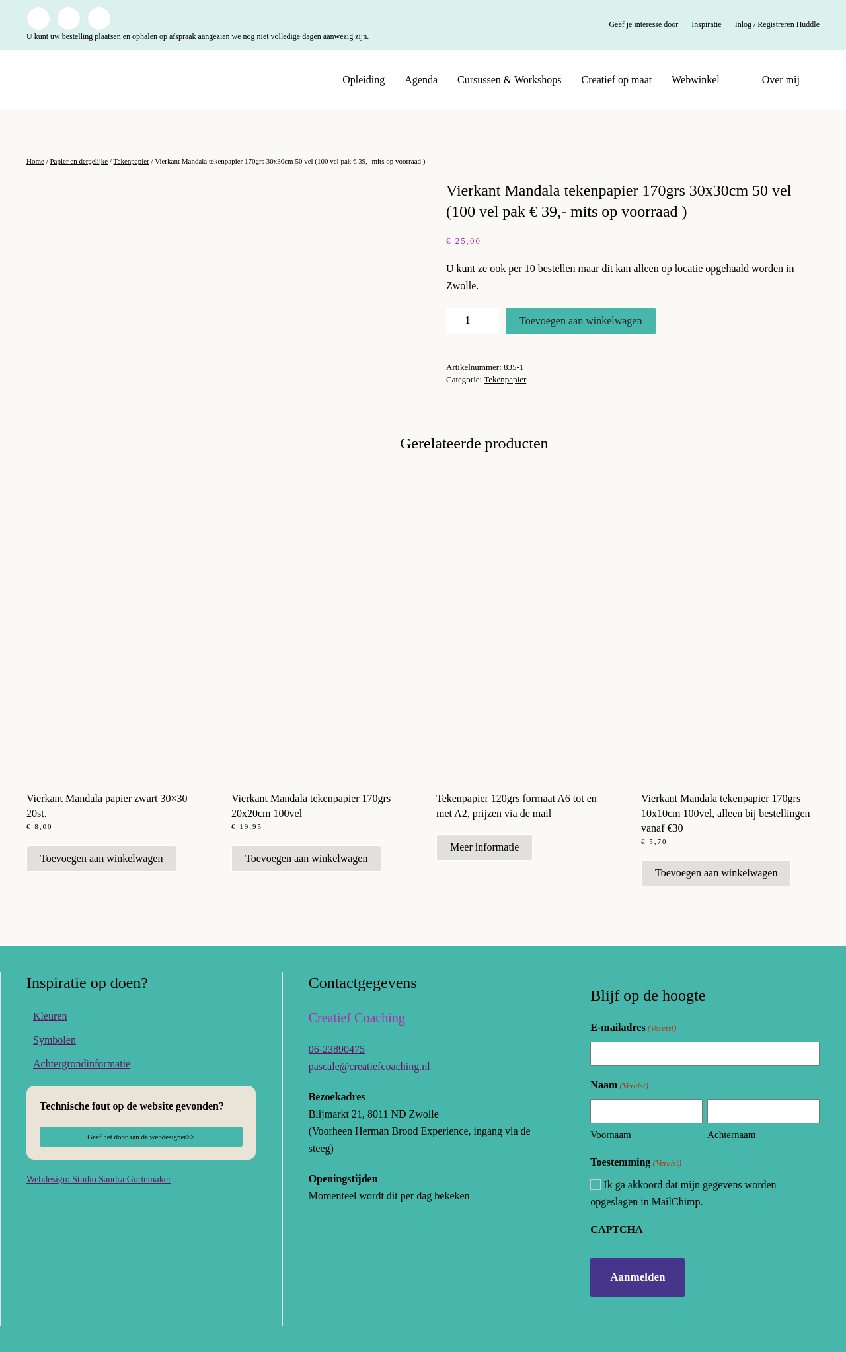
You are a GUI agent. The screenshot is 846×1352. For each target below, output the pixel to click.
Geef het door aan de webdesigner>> (140, 1137)
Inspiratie (706, 24)
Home (35, 161)
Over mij (781, 79)
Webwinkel (695, 79)
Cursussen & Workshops (509, 79)
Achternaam (731, 1134)
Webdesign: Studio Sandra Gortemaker (98, 1179)
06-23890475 (337, 1049)
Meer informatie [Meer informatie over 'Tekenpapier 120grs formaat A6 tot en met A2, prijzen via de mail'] (484, 847)
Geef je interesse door (643, 24)
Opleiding (363, 79)
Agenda (421, 79)
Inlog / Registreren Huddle (777, 24)
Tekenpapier (131, 161)
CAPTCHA (616, 1229)
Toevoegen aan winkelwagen (580, 320)
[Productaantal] (472, 321)
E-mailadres (633, 1028)
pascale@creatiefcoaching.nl (369, 1066)
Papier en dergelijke (79, 161)
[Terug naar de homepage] (109, 80)
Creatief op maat (617, 79)
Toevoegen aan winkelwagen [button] (101, 858)
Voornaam (610, 1134)
